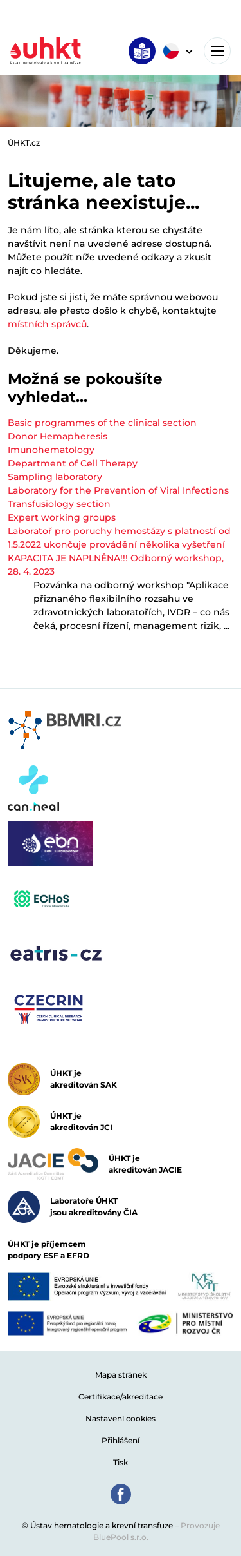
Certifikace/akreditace (120, 1396)
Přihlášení (120, 1440)
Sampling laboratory (55, 477)
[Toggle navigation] (217, 50)
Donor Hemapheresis (57, 436)
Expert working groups (62, 517)
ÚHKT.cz (24, 143)
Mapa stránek (121, 1374)
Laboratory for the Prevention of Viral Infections (118, 490)
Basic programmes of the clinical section (102, 422)
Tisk (120, 1462)
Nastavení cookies (120, 1418)
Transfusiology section (59, 504)
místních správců (47, 324)
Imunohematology (51, 450)
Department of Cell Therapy (73, 463)
